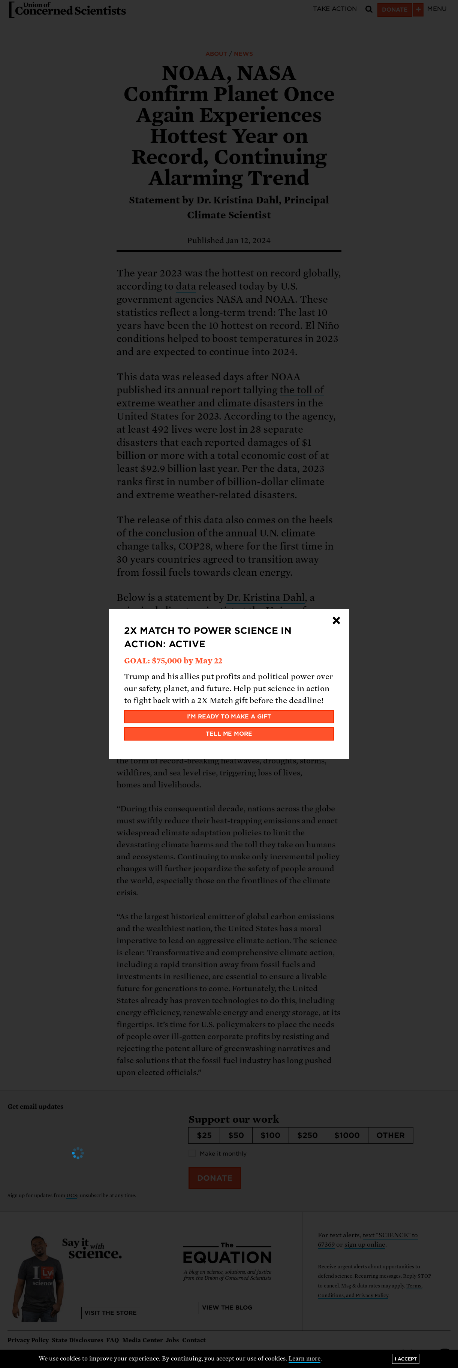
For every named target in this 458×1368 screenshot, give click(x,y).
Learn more (304, 1358)
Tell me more (229, 733)
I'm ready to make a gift (229, 716)
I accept (406, 1359)
